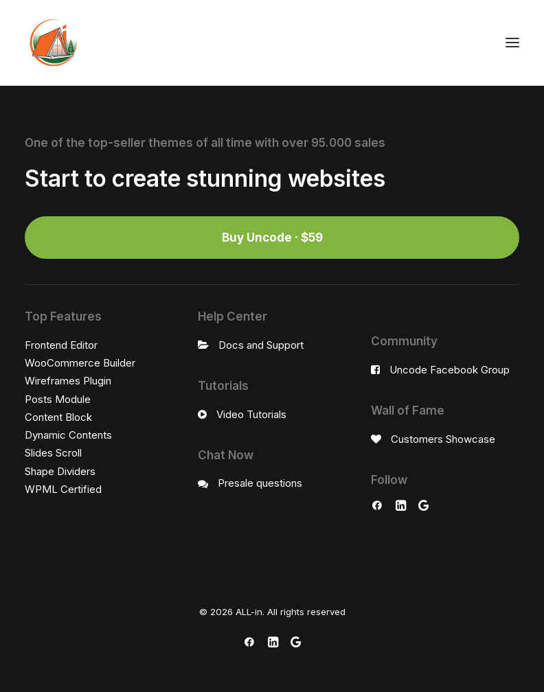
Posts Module (58, 399)
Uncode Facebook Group (449, 369)
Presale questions (260, 482)
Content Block (58, 417)
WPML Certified (63, 489)
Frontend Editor (61, 344)
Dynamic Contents (68, 434)
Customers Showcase (443, 439)
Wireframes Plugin (68, 380)
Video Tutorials (251, 414)
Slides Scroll (53, 452)
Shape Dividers (60, 471)
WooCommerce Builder (80, 362)
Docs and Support (261, 344)
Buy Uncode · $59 (272, 237)
